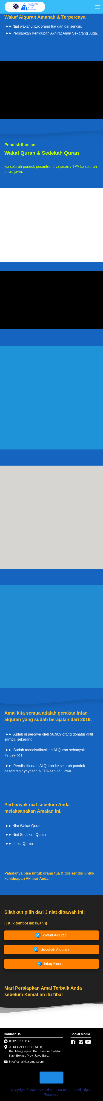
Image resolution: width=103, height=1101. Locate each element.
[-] (73, 1042)
